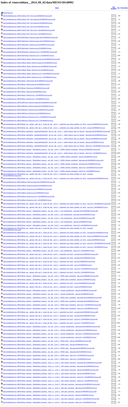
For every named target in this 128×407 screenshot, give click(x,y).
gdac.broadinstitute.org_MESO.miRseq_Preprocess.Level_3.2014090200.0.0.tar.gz (27, 200)
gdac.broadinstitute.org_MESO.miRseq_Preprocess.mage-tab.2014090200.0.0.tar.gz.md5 (29, 182)
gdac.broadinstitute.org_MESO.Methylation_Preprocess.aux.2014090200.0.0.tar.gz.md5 (28, 44)
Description (124, 8)
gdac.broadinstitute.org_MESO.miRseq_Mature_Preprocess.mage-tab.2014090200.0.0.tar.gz (30, 62)
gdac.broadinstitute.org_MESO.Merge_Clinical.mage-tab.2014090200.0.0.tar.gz (26, 84)
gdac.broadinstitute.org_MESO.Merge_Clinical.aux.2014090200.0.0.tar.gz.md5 (26, 88)
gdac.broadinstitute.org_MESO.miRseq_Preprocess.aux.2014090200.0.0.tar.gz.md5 (27, 189)
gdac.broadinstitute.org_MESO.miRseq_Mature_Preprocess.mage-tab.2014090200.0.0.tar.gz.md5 (31, 59)
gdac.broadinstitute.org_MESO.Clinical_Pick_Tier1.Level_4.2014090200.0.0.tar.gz (27, 34)
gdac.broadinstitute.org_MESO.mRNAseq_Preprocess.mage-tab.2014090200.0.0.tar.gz (28, 106)
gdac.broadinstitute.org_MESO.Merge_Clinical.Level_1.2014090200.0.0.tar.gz (26, 99)
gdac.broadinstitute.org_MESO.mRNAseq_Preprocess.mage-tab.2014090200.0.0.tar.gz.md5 (30, 102)
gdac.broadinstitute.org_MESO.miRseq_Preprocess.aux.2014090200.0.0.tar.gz (26, 193)
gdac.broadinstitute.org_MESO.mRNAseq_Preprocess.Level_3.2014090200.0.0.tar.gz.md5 (29, 117)
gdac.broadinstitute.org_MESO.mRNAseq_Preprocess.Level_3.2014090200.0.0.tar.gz (28, 120)
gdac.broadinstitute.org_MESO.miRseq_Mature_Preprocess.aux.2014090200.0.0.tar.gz (28, 70)
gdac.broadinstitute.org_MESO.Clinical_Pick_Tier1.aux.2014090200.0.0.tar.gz (26, 26)
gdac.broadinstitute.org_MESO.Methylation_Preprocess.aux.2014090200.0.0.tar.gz (27, 48)
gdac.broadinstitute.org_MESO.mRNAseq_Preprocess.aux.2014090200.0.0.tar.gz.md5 (28, 109)
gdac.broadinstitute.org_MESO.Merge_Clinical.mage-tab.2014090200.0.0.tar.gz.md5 (28, 81)
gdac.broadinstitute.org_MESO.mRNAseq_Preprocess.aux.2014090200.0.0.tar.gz (27, 113)
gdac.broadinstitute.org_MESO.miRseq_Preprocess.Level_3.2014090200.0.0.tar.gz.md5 (28, 196)
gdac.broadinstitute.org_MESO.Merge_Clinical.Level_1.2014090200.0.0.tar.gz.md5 (27, 95)
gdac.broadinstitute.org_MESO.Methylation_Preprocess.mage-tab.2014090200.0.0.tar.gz (29, 41)
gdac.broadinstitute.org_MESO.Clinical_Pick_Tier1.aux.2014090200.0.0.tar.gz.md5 (27, 16)
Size (118, 8)
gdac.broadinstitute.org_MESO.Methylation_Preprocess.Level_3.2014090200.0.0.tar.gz (28, 55)
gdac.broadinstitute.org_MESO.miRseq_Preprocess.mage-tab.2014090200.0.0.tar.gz (27, 185)
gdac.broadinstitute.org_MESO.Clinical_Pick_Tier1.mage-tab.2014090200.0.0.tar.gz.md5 (29, 19)
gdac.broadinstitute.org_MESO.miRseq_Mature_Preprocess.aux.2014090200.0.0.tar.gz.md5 (30, 66)
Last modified (113, 7)
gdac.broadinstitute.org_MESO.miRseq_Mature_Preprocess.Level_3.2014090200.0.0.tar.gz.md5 (31, 73)
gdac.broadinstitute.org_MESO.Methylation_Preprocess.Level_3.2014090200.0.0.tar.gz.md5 (30, 52)
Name (57, 8)
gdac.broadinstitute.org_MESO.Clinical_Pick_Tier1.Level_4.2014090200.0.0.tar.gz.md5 (29, 30)
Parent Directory (8, 13)
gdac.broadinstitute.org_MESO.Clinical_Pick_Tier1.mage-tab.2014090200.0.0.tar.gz (27, 23)
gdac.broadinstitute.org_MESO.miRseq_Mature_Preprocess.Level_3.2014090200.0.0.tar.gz (29, 77)
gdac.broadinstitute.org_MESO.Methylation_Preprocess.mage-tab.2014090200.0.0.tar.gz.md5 (30, 37)
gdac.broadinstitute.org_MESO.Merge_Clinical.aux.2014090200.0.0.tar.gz (24, 91)
